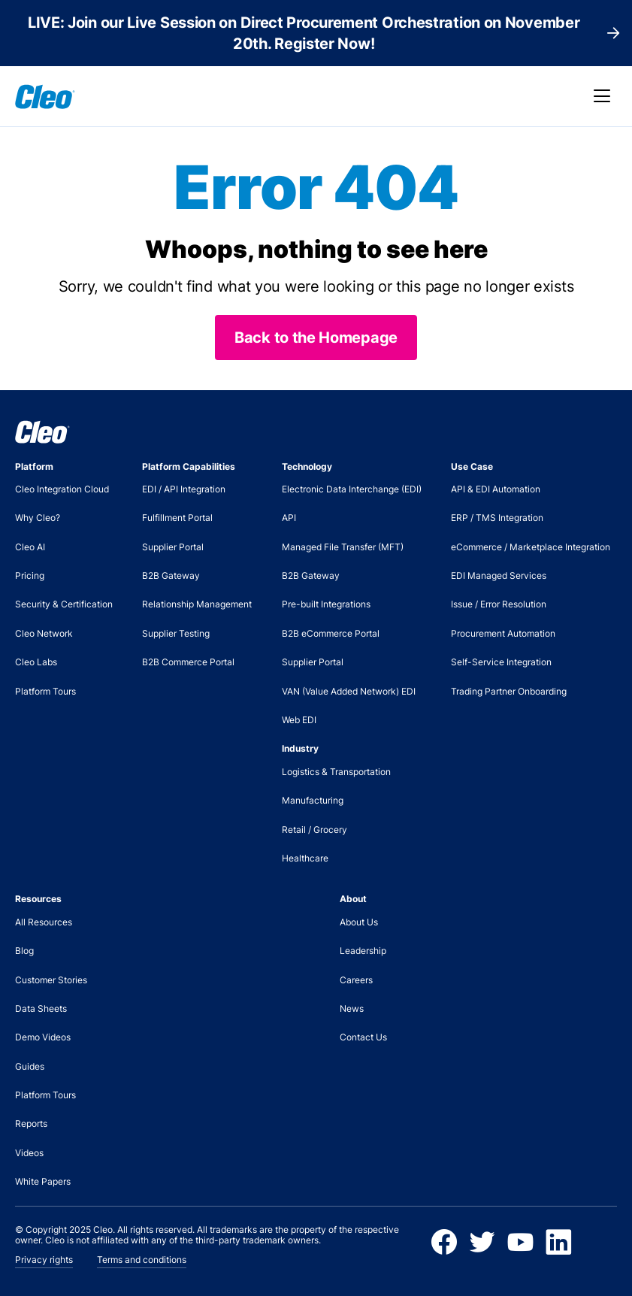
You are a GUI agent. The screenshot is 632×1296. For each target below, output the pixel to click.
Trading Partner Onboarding (509, 691)
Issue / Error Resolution (498, 604)
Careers (356, 980)
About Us (359, 922)
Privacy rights (44, 1260)
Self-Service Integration (501, 662)
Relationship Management (197, 604)
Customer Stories (51, 980)
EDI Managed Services (498, 575)
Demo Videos (43, 1037)
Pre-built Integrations (326, 604)
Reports (31, 1123)
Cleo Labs (36, 662)
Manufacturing (312, 800)
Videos (29, 1152)
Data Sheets (41, 1008)
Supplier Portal (173, 547)
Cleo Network (44, 633)
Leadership (363, 950)
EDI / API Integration (183, 489)
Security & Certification (64, 604)
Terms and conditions (141, 1260)
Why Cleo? (37, 517)
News (352, 1008)
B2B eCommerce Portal (331, 633)
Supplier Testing (176, 633)
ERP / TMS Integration (497, 517)
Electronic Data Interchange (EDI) (352, 489)
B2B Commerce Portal (188, 662)
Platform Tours (45, 691)
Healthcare (305, 858)
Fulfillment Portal (177, 517)
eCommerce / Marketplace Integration (530, 547)
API (289, 517)
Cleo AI (30, 547)
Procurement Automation (503, 633)
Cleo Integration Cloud (62, 489)
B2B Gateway (171, 575)
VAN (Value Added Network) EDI (349, 691)
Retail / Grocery (314, 829)
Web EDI (299, 719)
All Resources (43, 922)
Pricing (29, 575)
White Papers (43, 1181)
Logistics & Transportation (336, 771)
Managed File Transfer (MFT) (343, 547)
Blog (24, 950)
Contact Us (363, 1037)
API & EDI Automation (495, 489)
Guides (29, 1066)
